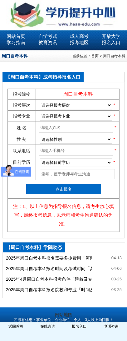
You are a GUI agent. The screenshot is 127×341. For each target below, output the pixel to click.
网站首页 (16, 36)
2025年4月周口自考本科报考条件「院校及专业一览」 (49, 279)
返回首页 (15, 326)
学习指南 (16, 42)
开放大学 (111, 36)
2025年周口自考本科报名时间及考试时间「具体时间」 (49, 268)
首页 (95, 56)
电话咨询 (111, 326)
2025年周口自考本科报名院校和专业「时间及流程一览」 (49, 289)
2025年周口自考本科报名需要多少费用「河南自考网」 (49, 258)
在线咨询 (47, 326)
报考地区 (79, 42)
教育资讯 (47, 42)
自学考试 (47, 36)
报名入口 (111, 42)
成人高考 (79, 36)
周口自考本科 (114, 56)
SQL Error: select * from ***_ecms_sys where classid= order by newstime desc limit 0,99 (76, 116)
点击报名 (64, 189)
